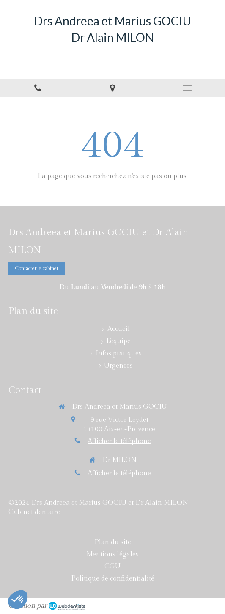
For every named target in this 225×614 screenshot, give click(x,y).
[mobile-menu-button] (187, 88)
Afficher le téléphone (119, 441)
